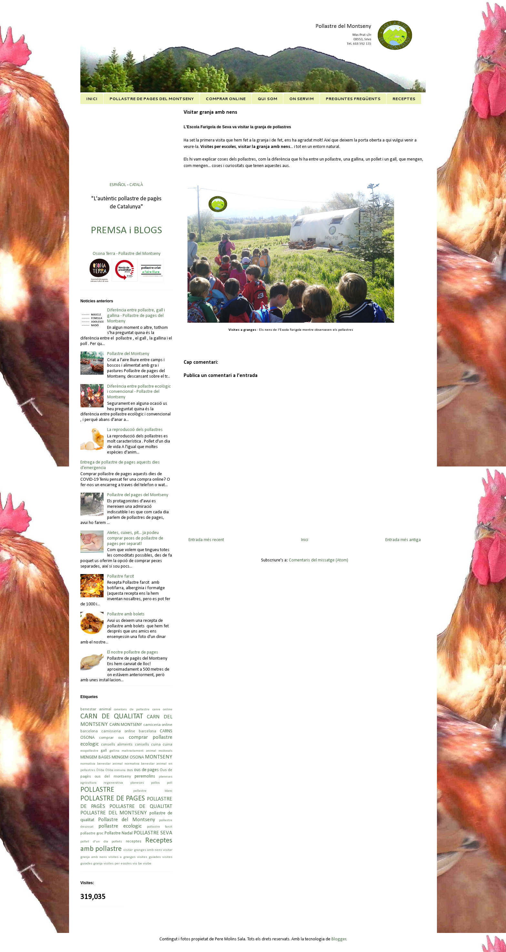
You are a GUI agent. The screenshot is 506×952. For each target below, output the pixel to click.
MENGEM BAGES (95, 757)
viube (147, 863)
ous (130, 770)
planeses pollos (145, 783)
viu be (137, 863)
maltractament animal (139, 751)
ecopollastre (89, 751)
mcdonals (165, 751)
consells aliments (117, 745)
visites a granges (122, 857)
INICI (91, 98)
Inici (304, 540)
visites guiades (149, 857)
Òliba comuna (115, 770)
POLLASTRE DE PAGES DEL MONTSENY (151, 98)
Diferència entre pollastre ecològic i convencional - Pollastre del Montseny (139, 392)
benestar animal (95, 709)
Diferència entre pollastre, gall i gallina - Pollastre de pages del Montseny (136, 316)
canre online (162, 709)
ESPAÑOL (118, 185)
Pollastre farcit (120, 576)
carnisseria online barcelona (128, 731)
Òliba (100, 770)
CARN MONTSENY (125, 724)
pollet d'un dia (94, 841)
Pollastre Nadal (119, 833)
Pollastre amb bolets (126, 614)
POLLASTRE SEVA (153, 833)
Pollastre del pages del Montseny (137, 495)
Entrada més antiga (403, 540)
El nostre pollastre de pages (132, 652)
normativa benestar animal (101, 764)
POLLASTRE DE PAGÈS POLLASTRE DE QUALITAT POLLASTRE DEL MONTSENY (126, 806)
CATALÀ (136, 185)
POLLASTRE (97, 790)
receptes (133, 841)
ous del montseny (113, 777)
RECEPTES (403, 98)
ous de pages (146, 770)
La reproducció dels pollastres (135, 429)
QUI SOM (267, 98)
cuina (167, 745)
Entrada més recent (206, 540)
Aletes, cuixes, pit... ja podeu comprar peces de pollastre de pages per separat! (135, 538)
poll (169, 783)
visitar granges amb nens (142, 850)
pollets (117, 841)
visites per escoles (118, 863)
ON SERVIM (301, 98)
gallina (114, 751)
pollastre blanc (153, 791)
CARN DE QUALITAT (111, 716)
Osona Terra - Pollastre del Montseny (126, 253)
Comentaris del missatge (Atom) (318, 560)
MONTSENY (158, 757)
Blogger (338, 939)
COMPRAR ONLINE (226, 98)
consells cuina (148, 745)
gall (104, 751)
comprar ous (111, 738)
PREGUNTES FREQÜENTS (353, 98)
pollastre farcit (159, 827)
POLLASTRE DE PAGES (112, 798)
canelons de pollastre (131, 709)
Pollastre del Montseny (128, 353)
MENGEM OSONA (128, 757)
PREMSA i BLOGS (126, 230)
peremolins (145, 776)
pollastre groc (92, 833)
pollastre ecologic (120, 826)
